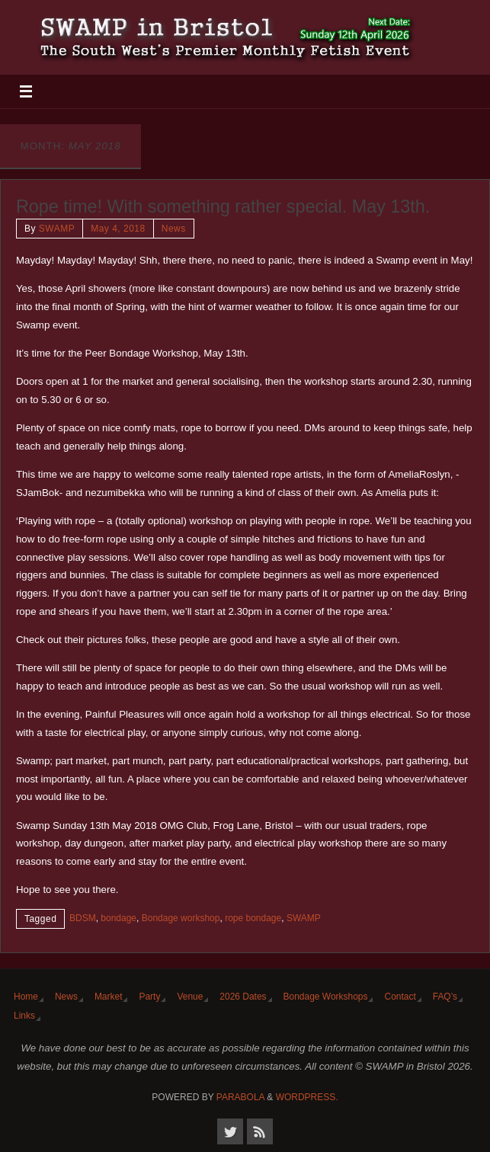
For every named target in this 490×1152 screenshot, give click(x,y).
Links (24, 1015)
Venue (190, 996)
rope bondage (253, 918)
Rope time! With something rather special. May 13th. (223, 206)
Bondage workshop (181, 918)
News (174, 228)
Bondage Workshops (325, 996)
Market (108, 996)
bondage (118, 918)
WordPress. (307, 1097)
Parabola (240, 1097)
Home (26, 996)
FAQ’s (445, 996)
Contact (399, 996)
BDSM (82, 918)
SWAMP (57, 228)
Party (149, 996)
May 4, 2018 (118, 228)
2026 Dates (242, 996)
